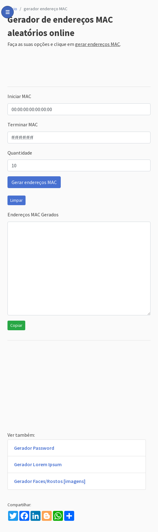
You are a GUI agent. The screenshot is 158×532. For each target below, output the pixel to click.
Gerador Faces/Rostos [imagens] (49, 481)
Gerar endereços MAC (34, 182)
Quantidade (19, 153)
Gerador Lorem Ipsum (38, 464)
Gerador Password (34, 448)
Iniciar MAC (19, 96)
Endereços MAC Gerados (33, 214)
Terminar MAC (22, 124)
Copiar (16, 325)
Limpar (16, 200)
